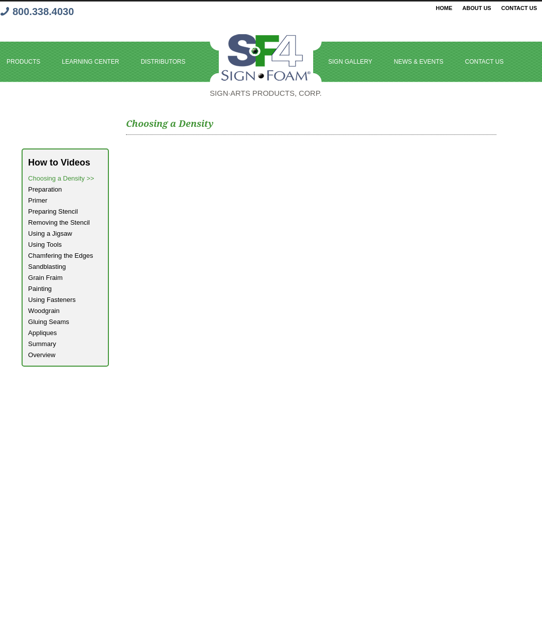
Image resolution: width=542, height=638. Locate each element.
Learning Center (90, 61)
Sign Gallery (350, 61)
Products (23, 61)
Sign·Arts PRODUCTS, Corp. (266, 93)
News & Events (419, 61)
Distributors (163, 61)
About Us (476, 8)
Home (444, 8)
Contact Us (519, 8)
